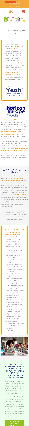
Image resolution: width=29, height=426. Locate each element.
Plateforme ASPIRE (16, 3)
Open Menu (23, 11)
